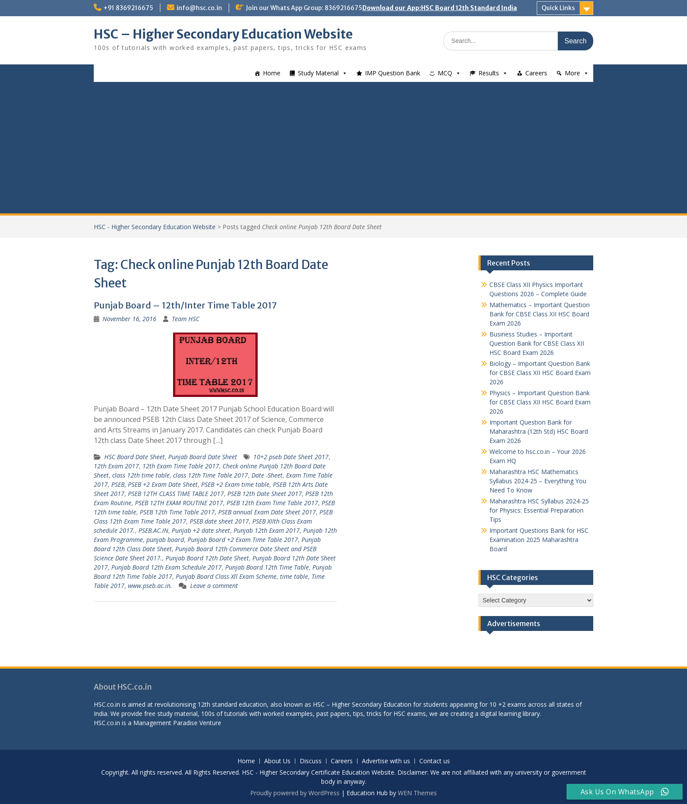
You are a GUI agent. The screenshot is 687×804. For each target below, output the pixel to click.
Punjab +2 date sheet (201, 530)
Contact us (434, 761)
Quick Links (558, 8)
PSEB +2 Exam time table (235, 484)
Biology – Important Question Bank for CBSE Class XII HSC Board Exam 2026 (540, 372)
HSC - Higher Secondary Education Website (155, 227)
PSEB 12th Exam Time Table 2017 (272, 503)
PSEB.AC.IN (153, 530)
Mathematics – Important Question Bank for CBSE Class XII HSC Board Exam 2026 (539, 314)
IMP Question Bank (392, 73)
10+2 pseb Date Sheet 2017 (291, 457)
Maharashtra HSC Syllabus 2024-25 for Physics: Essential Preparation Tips (539, 510)
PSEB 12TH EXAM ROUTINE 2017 (179, 503)
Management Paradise (165, 723)
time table (294, 576)
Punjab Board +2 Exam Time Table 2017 (243, 539)
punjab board (165, 539)
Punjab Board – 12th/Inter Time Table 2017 (185, 305)
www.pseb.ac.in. (150, 585)
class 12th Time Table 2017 (210, 475)
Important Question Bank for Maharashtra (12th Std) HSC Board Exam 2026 (538, 431)
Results (488, 73)
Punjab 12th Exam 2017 (267, 530)
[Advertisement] (343, 147)
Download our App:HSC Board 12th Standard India (439, 8)
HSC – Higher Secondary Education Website (223, 34)
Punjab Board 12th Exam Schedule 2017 (166, 567)
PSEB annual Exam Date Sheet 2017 (267, 512)
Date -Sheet (267, 475)
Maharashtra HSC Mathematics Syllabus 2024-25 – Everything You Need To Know (537, 481)
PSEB (117, 484)
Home (271, 73)
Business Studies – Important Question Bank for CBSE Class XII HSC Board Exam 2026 (536, 343)
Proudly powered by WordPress (295, 793)
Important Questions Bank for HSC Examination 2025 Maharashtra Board (538, 539)
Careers (536, 73)
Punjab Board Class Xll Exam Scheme (226, 576)
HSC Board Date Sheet (134, 457)
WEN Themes (417, 793)
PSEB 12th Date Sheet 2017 (264, 493)
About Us (277, 761)
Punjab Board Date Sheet (202, 457)
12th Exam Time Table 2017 (180, 466)
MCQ (445, 73)
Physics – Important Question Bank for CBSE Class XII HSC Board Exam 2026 (540, 402)
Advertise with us (386, 761)
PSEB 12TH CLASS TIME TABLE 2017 (176, 493)
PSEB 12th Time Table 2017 (177, 512)
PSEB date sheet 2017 (219, 521)
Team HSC (185, 319)
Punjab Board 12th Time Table (267, 567)
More (572, 73)
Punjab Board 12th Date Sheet (207, 558)
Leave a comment (214, 585)
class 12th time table (141, 475)
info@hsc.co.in (199, 8)
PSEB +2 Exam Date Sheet (163, 484)
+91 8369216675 (128, 8)
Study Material (318, 73)
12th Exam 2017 (116, 466)
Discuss (311, 761)
